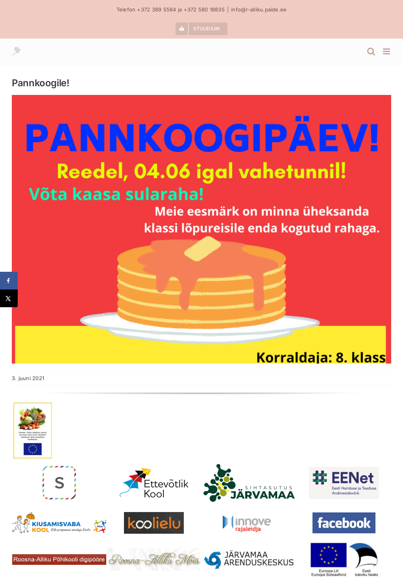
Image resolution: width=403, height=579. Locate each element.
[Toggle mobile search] (371, 51)
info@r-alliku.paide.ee (259, 9)
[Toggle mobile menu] (387, 51)
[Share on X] (9, 298)
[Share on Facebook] (9, 281)
